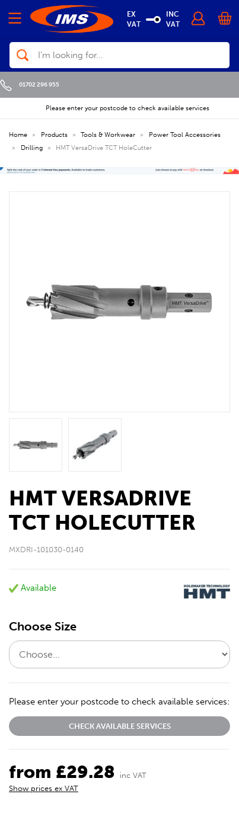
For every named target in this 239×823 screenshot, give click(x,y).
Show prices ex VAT (43, 788)
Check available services (120, 726)
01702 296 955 (29, 84)
